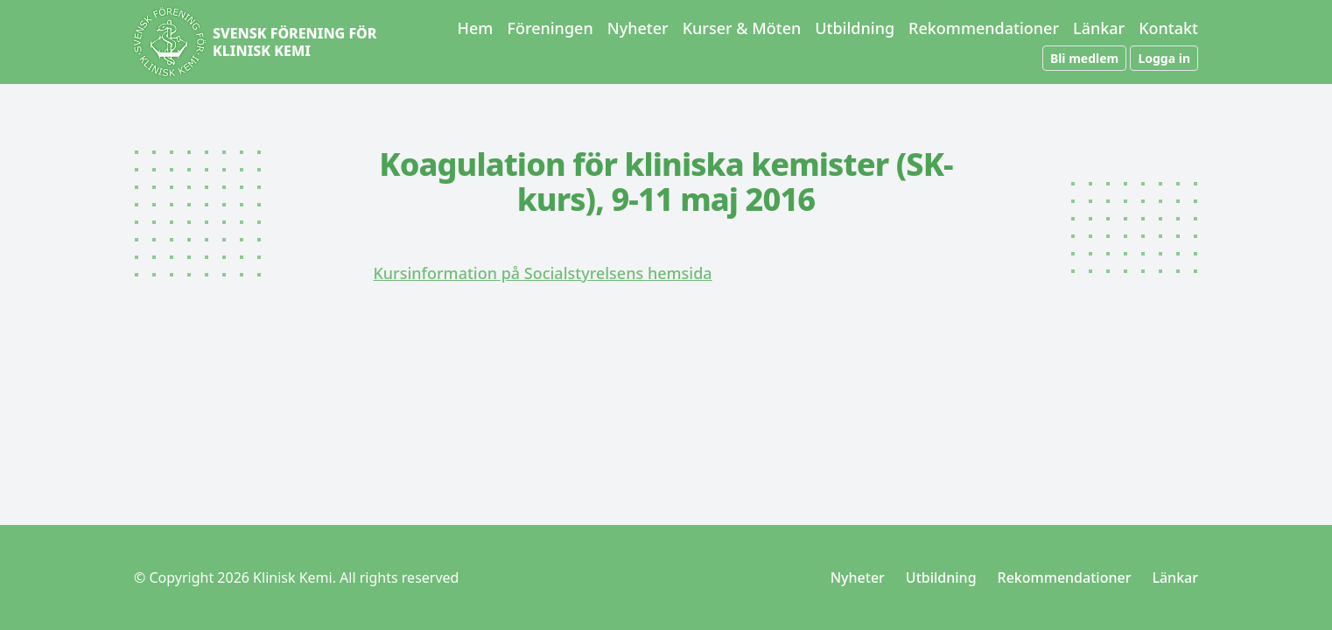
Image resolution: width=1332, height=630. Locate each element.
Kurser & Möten (742, 28)
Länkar (1099, 28)
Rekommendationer (983, 28)
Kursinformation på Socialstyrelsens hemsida (542, 273)
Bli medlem (1084, 58)
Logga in (1164, 58)
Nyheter (638, 28)
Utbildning (854, 28)
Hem (476, 28)
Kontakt (1168, 28)
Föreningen (549, 28)
